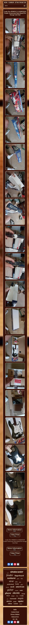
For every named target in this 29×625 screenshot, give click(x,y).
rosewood (13, 599)
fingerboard (19, 576)
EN (14, 619)
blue (22, 578)
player (8, 593)
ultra (16, 582)
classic (20, 603)
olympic (13, 595)
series (14, 601)
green (18, 578)
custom (16, 603)
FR (16, 619)
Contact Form (15, 612)
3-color (22, 595)
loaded (16, 590)
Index (15, 609)
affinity (22, 584)
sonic (21, 590)
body (17, 584)
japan (20, 582)
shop (17, 595)
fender (9, 575)
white (9, 601)
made (8, 572)
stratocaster (16, 571)
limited (7, 587)
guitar (10, 589)
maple (20, 598)
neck (12, 587)
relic (7, 599)
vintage (23, 593)
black (8, 595)
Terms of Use (15, 616)
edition (10, 603)
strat (11, 581)
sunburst (11, 578)
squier (21, 601)
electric (16, 593)
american (20, 586)
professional (10, 584)
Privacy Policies (15, 614)
